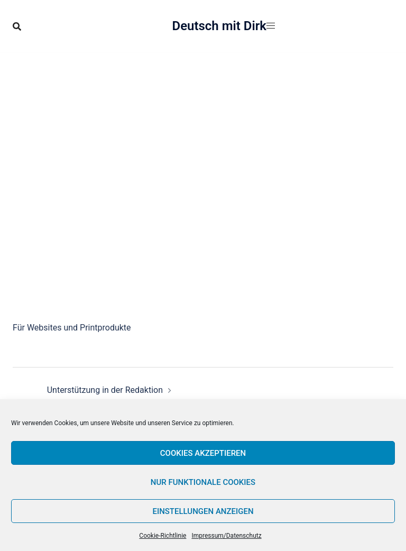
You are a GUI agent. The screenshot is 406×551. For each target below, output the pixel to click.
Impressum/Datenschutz (226, 535)
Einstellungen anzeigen (202, 511)
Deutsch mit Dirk (219, 26)
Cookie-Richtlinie (162, 535)
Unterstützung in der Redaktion (105, 390)
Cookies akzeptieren (203, 453)
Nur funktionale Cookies (203, 482)
